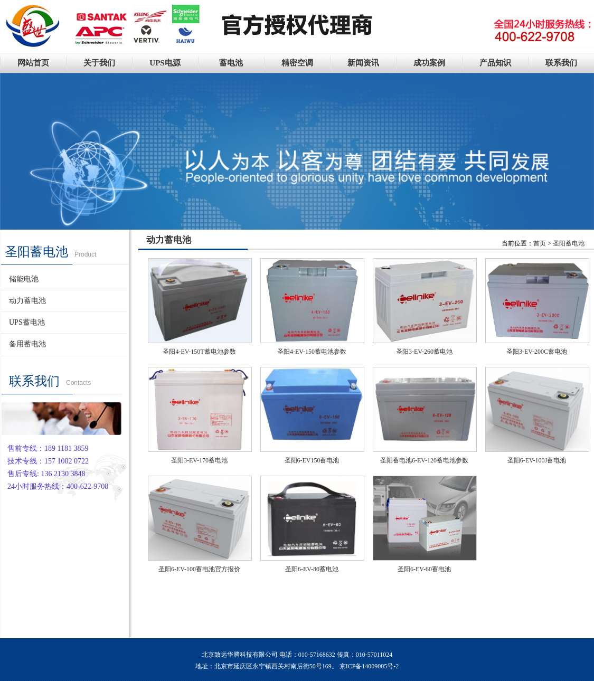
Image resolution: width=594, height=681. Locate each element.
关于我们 (99, 63)
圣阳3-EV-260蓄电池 (424, 351)
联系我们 (561, 63)
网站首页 (33, 63)
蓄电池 (231, 63)
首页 (539, 243)
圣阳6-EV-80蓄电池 (311, 569)
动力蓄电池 (27, 301)
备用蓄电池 (27, 344)
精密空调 (297, 63)
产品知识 (495, 63)
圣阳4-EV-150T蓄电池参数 (199, 351)
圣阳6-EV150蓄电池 (312, 460)
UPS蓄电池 (27, 322)
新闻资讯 (363, 63)
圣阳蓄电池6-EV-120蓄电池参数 (424, 460)
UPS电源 (164, 63)
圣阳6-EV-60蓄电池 (424, 569)
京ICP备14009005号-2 (369, 666)
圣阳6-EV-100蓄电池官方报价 (199, 569)
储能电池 (24, 279)
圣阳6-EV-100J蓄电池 (537, 460)
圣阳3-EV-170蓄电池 (199, 460)
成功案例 (429, 63)
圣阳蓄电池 (568, 243)
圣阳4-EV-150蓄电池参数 (311, 351)
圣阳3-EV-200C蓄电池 (536, 351)
